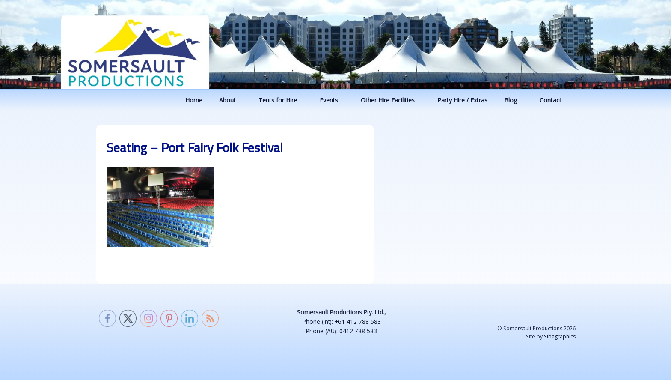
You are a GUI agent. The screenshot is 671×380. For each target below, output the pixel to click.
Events (333, 100)
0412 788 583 (358, 331)
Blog (514, 100)
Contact (555, 100)
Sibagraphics (560, 336)
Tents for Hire (281, 100)
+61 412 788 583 (358, 321)
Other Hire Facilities (392, 100)
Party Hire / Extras (462, 100)
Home (193, 100)
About (231, 100)
